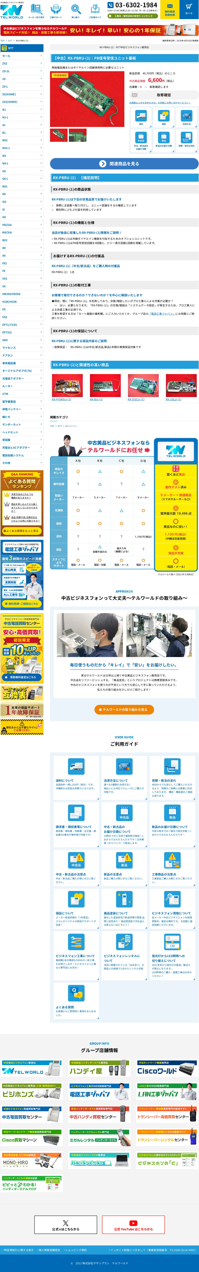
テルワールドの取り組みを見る (125, 709)
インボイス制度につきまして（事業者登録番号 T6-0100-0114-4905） (153, 1250)
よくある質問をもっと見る (22, 531)
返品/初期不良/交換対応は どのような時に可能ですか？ (25, 519)
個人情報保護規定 (49, 1250)
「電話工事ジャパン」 (161, 314)
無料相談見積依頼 (170, 13)
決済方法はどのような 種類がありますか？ (22, 496)
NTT (10, 40)
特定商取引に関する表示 (19, 1250)
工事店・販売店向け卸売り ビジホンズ (134, 15)
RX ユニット (71, 426)
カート (189, 13)
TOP (2, 40)
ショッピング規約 (76, 1250)
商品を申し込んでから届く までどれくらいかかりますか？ (24, 508)
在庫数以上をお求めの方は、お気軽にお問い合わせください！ (160, 102)
